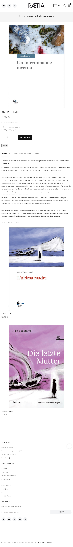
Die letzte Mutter (7, 411)
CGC (3, 492)
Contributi (4, 489)
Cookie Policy (6, 496)
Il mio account (6, 485)
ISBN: (4, 130)
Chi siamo (4, 472)
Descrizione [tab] (5, 154)
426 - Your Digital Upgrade (43, 543)
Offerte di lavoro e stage (9, 476)
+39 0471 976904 (10, 454)
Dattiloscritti (5, 479)
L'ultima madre (6, 314)
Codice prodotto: (8, 127)
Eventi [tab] (37, 154)
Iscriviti (61, 512)
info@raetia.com (12, 458)
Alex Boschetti (9, 112)
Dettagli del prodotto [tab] (22, 154)
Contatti (4, 469)
